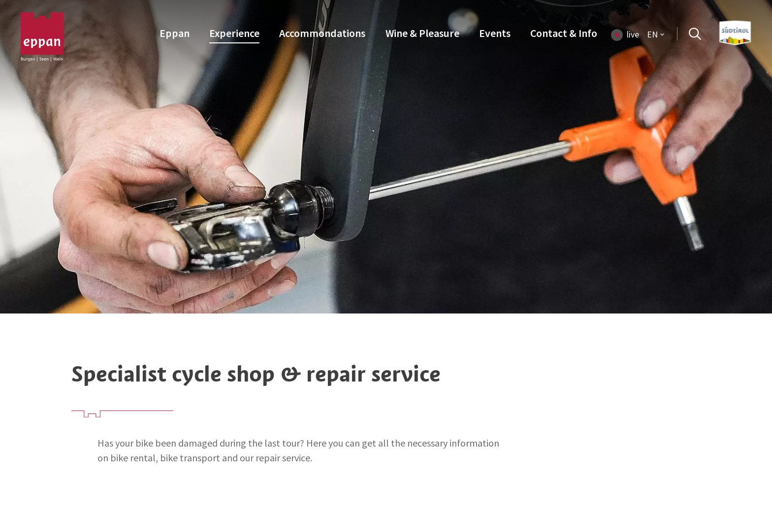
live (633, 34)
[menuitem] (174, 34)
